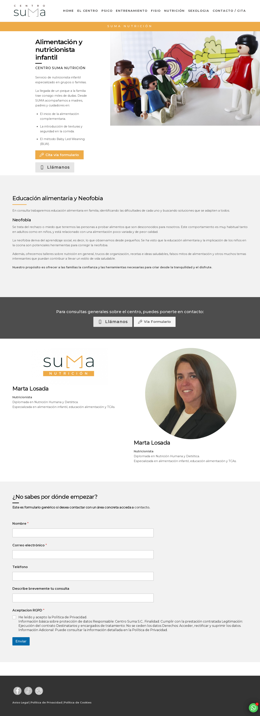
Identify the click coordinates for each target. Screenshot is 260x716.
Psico (107, 11)
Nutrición (174, 11)
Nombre (20, 523)
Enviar (21, 641)
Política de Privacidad (46, 702)
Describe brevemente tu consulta (40, 589)
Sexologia (198, 11)
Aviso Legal (20, 702)
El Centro (87, 11)
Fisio (156, 11)
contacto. (142, 507)
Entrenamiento (132, 11)
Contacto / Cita (229, 11)
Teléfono (20, 567)
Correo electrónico (29, 545)
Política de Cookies (78, 702)
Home (68, 11)
